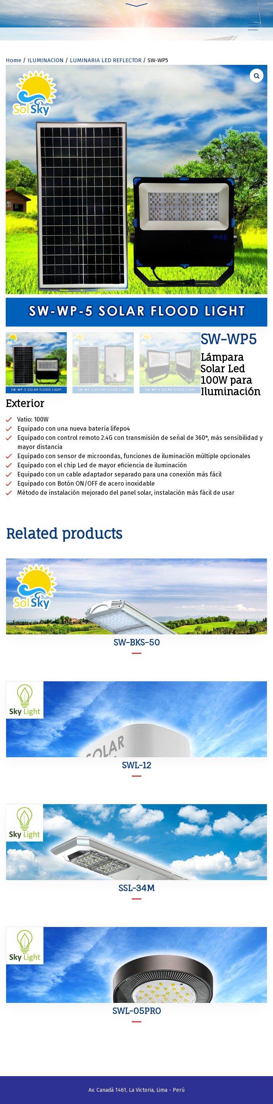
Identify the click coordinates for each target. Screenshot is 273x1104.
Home (13, 60)
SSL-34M (137, 888)
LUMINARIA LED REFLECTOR (105, 60)
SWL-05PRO (136, 1011)
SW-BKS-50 (137, 642)
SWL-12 (136, 765)
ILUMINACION (45, 60)
